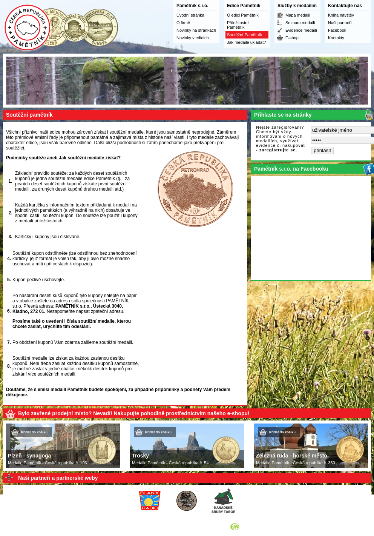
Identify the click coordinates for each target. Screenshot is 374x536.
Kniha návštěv (341, 15)
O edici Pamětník (243, 15)
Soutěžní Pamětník (244, 34)
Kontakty (336, 37)
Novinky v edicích (192, 37)
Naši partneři (339, 22)
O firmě (183, 22)
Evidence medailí (301, 30)
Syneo (246, 526)
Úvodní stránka (190, 15)
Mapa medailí (297, 15)
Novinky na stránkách (196, 30)
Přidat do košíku (34, 432)
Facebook (337, 30)
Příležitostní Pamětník (237, 24)
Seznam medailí (300, 22)
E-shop (292, 37)
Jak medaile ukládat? (246, 42)
